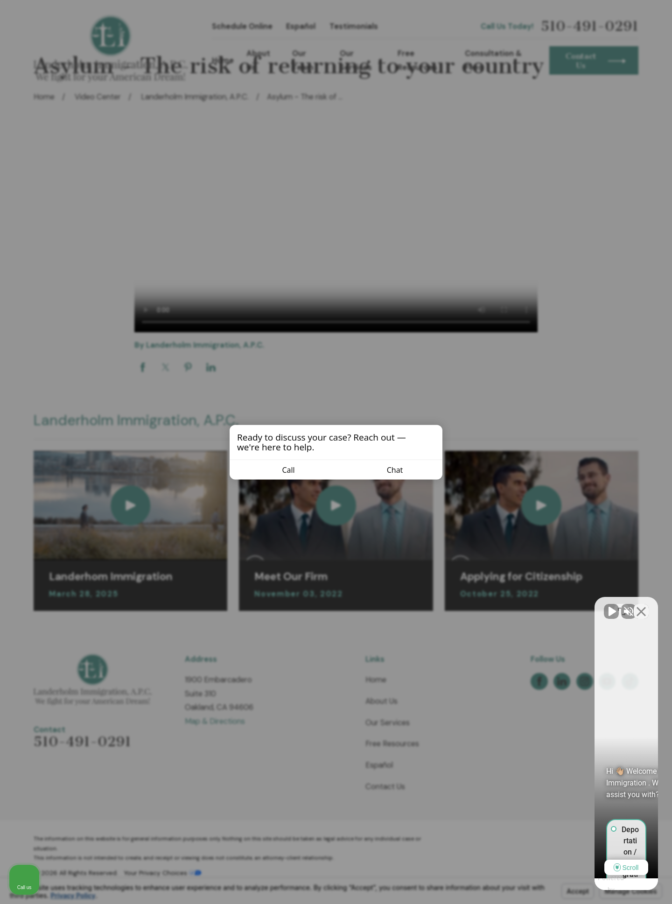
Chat (389, 469)
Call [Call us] (282, 469)
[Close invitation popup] (433, 435)
